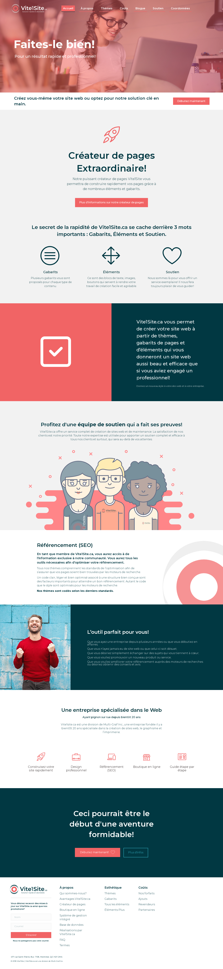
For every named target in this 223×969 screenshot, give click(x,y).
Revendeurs (146, 904)
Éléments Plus (114, 909)
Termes (65, 945)
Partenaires (146, 909)
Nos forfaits (146, 893)
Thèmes (110, 893)
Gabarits (110, 898)
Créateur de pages (72, 904)
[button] (191, 101)
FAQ (62, 939)
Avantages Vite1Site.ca (75, 898)
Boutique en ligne (72, 909)
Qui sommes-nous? (73, 893)
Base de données (71, 924)
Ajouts (142, 898)
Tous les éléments (117, 904)
